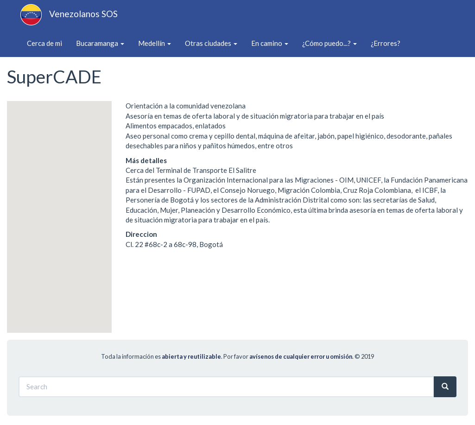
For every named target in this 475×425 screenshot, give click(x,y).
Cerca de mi (44, 43)
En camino (269, 43)
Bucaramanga (100, 43)
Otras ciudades (211, 43)
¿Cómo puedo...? (329, 43)
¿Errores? (385, 43)
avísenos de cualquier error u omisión (300, 356)
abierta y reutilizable (191, 356)
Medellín (154, 43)
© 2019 (364, 356)
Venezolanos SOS (83, 13)
